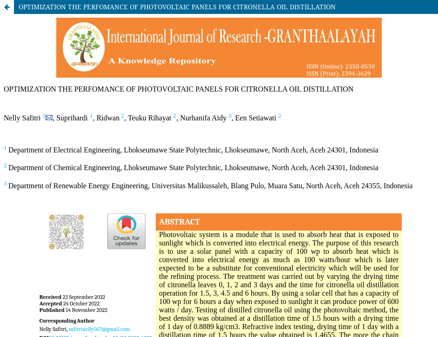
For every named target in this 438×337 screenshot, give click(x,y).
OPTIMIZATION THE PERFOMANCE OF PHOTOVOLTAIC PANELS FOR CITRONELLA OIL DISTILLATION (177, 6)
